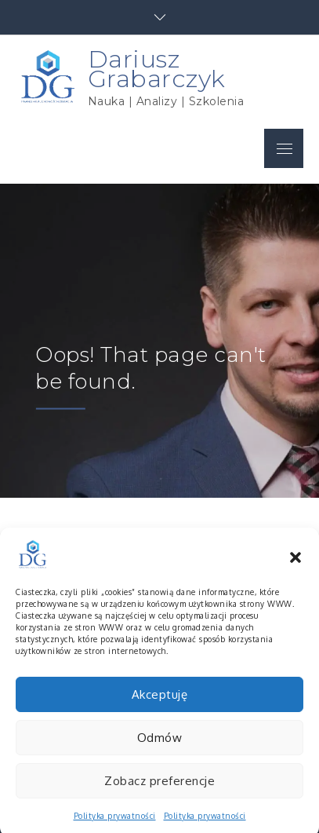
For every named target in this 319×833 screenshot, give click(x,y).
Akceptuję (160, 704)
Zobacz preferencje (159, 791)
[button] (295, 565)
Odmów (160, 747)
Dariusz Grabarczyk (157, 68)
